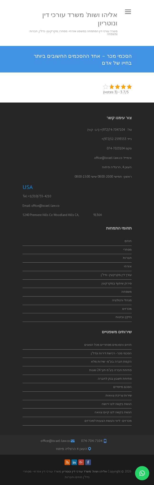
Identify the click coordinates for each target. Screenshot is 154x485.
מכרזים (127, 309)
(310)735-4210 (41, 196)
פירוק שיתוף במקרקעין (117, 283)
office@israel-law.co (108, 158)
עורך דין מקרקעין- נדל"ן (116, 275)
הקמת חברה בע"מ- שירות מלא (111, 361)
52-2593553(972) (114, 139)
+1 (29, 196)
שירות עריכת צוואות (119, 395)
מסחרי (127, 249)
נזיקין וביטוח (124, 317)
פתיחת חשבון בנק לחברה (115, 379)
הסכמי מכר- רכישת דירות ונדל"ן (111, 353)
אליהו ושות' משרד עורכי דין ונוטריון (79, 18)
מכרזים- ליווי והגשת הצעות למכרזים (108, 421)
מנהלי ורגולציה (122, 300)
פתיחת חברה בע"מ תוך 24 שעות (110, 370)
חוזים (128, 241)
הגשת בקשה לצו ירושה (117, 404)
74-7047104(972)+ (112, 130)
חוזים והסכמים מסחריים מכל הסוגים (108, 345)
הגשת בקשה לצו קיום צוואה (113, 412)
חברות (127, 258)
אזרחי (128, 266)
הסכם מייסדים (122, 387)
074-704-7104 (92, 441)
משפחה (126, 292)
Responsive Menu (128, 11)
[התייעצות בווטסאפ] (142, 473)
